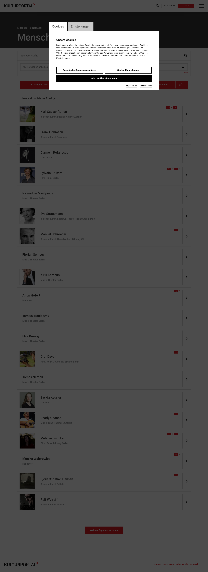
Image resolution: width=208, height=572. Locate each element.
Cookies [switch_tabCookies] (58, 26)
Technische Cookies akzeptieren (79, 70)
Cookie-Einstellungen (128, 70)
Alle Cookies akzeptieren (104, 78)
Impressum (131, 86)
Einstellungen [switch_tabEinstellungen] (80, 26)
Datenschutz (146, 86)
